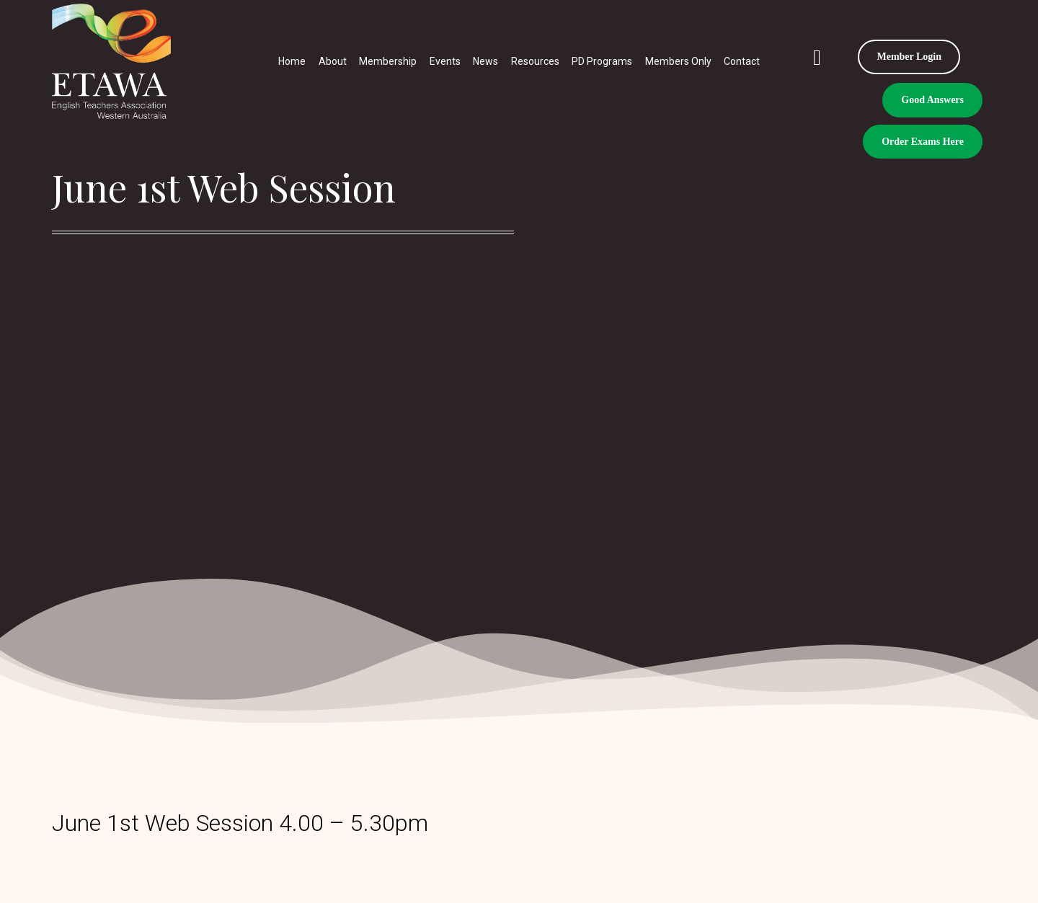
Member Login (909, 56)
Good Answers (932, 99)
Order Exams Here (923, 141)
